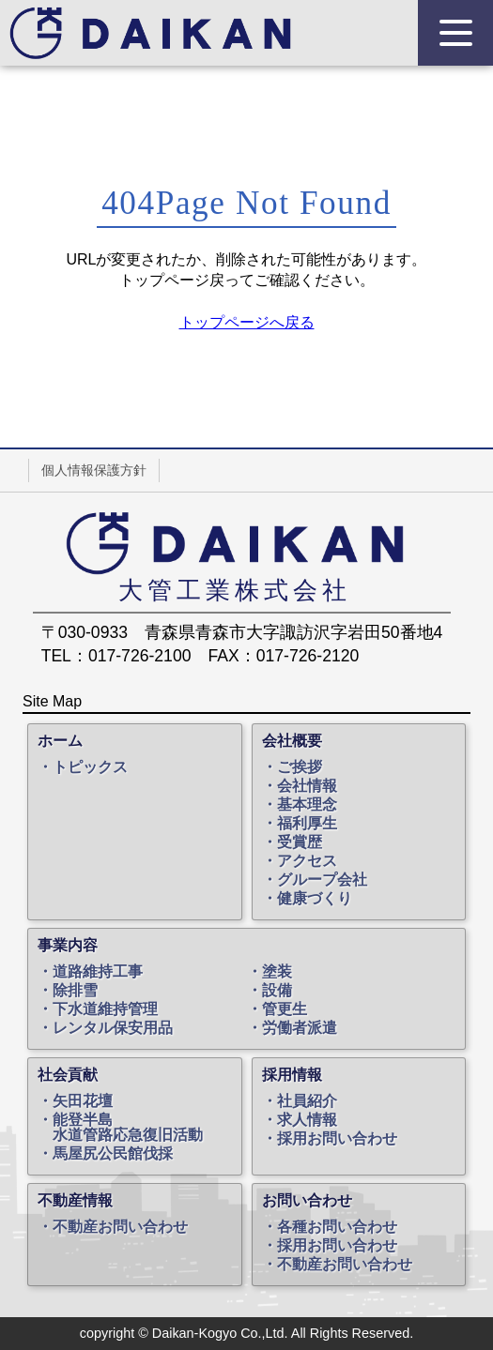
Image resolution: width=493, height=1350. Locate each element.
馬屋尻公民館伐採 (113, 1153)
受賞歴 (299, 842)
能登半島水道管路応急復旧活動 (128, 1128)
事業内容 (68, 945)
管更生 (284, 1009)
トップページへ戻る (247, 322)
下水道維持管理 (105, 1009)
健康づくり (314, 898)
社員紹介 (307, 1101)
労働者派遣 (299, 1028)
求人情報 (307, 1120)
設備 (277, 990)
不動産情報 (75, 1200)
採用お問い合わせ (337, 1138)
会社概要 (292, 741)
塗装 (277, 971)
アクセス (307, 861)
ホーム (60, 741)
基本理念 (307, 804)
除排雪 (75, 990)
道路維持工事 (98, 971)
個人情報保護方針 (93, 470)
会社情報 (307, 786)
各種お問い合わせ (337, 1227)
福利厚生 (307, 823)
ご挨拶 (299, 767)
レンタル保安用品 (113, 1028)
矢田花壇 (83, 1101)
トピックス (90, 767)
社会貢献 (68, 1075)
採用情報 (292, 1075)
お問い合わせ (307, 1200)
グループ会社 (322, 879)
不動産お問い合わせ (120, 1227)
